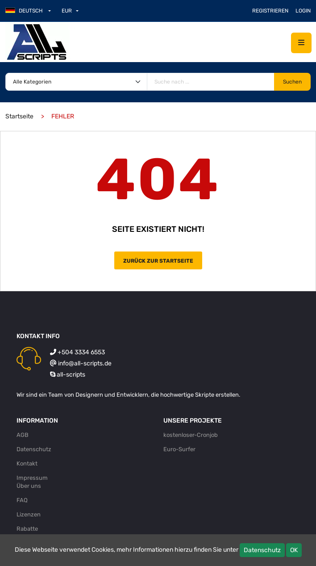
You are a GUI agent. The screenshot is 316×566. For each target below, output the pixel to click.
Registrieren (270, 11)
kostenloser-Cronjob (190, 435)
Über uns (29, 485)
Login (303, 11)
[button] (31, 10)
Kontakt (27, 463)
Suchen (292, 82)
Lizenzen (29, 514)
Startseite (19, 116)
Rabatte (27, 528)
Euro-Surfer (179, 449)
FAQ (22, 500)
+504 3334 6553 (81, 352)
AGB (23, 435)
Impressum (32, 477)
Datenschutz (262, 550)
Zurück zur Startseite (158, 261)
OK (294, 550)
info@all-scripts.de (85, 363)
